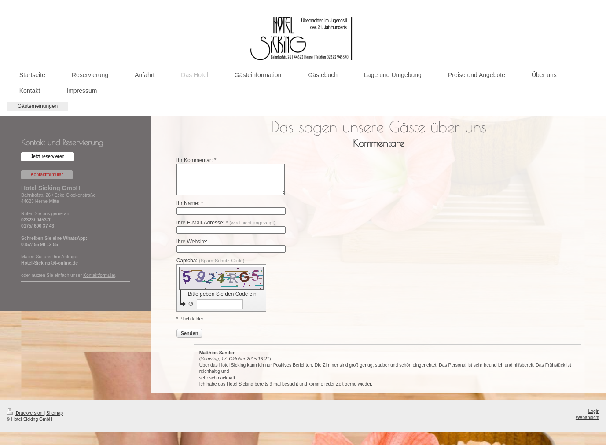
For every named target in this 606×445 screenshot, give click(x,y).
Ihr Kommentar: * (196, 160)
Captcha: (210, 260)
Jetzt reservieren (48, 156)
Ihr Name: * (189, 203)
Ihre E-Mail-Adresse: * (225, 223)
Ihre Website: (191, 242)
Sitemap (54, 413)
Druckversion (25, 413)
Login (593, 411)
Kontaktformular (47, 174)
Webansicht (587, 417)
